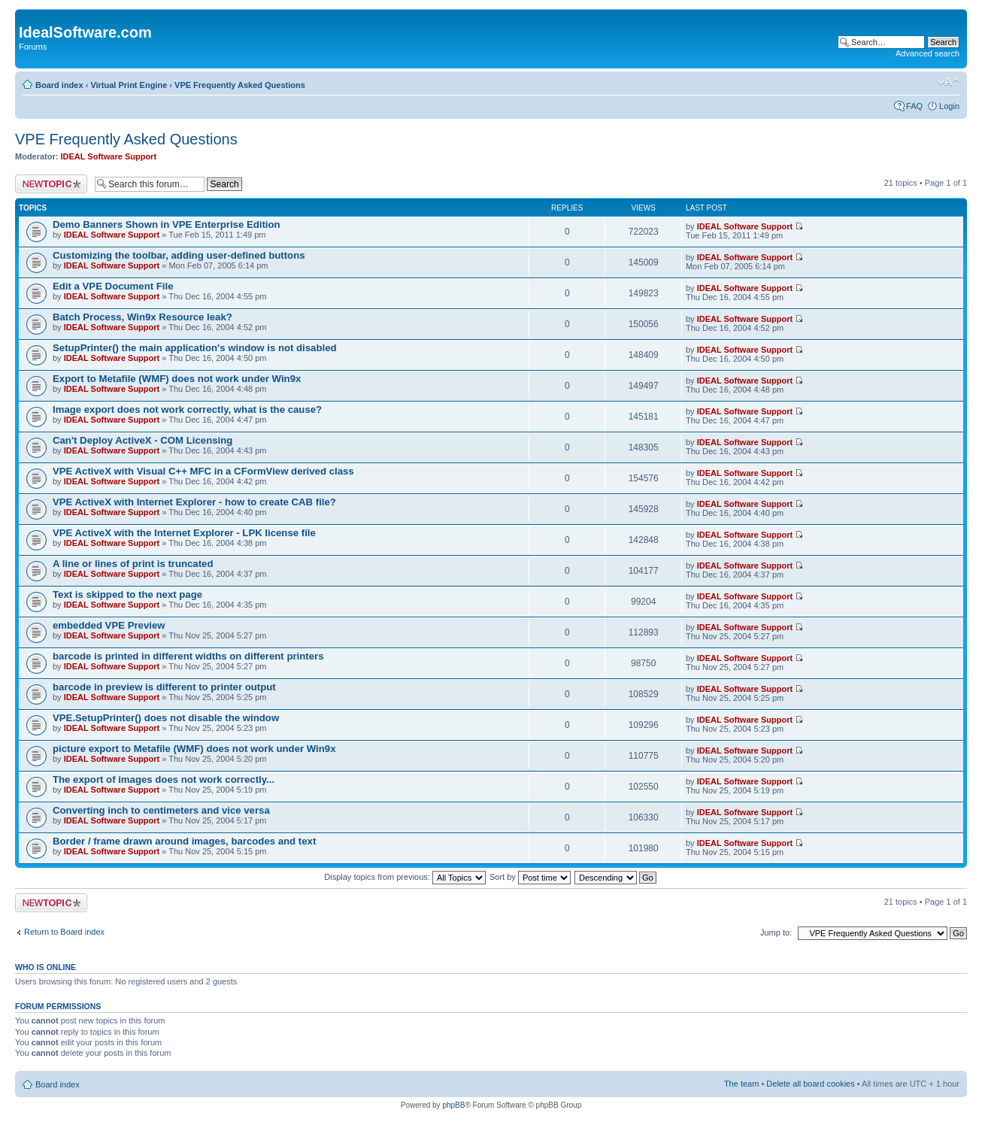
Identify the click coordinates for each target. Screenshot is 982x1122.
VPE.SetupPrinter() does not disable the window (166, 717)
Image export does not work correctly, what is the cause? (187, 409)
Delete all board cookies (810, 1083)
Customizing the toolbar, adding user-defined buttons (179, 255)
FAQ (914, 106)
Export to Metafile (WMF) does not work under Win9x (177, 378)
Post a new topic (51, 183)
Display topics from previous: (405, 876)
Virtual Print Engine (128, 84)
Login (949, 106)
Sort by (530, 876)
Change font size (948, 82)
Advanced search (927, 53)
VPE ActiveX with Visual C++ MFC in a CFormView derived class (203, 471)
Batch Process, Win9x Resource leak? (142, 317)
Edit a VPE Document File (113, 286)
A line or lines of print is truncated (133, 563)
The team (741, 1083)
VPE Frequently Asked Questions (239, 84)
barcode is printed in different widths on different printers (188, 656)
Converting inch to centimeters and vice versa (161, 810)
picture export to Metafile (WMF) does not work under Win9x (194, 748)
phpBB (453, 1105)
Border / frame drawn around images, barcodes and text (184, 841)
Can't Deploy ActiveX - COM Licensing (142, 440)
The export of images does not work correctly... (163, 779)
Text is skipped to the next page (127, 594)
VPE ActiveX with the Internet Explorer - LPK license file (184, 532)
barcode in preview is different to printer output (164, 687)
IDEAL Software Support (109, 156)
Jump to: (776, 932)
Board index (59, 84)
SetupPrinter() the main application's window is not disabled (195, 347)
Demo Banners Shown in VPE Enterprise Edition (166, 224)
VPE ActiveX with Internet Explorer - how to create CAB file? (194, 502)
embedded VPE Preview (109, 625)
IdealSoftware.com (85, 32)
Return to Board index (64, 931)
